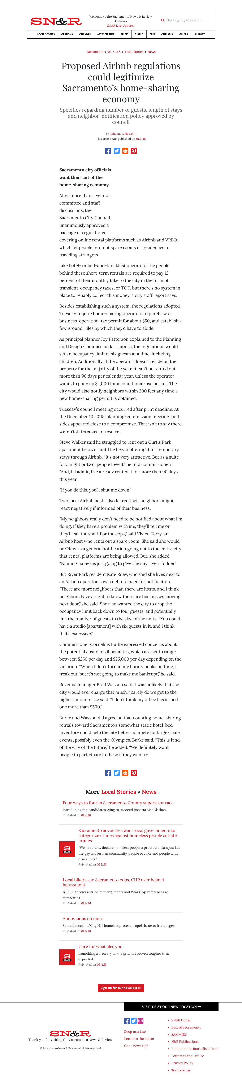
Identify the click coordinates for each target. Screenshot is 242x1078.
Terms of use (181, 1070)
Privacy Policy (182, 1063)
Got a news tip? (136, 1046)
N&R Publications (184, 1041)
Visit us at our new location (171, 1007)
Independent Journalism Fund (195, 1049)
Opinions (67, 34)
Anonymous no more (83, 918)
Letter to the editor (139, 1038)
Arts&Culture (105, 34)
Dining (139, 34)
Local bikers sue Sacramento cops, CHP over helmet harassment (113, 882)
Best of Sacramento (186, 1027)
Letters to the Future (187, 1056)
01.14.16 (86, 903)
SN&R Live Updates (120, 25)
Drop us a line (135, 1031)
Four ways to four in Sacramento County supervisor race (118, 802)
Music (124, 34)
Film (152, 34)
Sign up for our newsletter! (120, 988)
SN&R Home (180, 1020)
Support (199, 34)
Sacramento (94, 52)
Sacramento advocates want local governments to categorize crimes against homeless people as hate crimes (127, 835)
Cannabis (167, 34)
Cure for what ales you (100, 946)
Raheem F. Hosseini (123, 134)
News (152, 52)
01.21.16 (114, 52)
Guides (183, 34)
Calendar (85, 34)
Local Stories (46, 34)
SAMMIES (179, 1034)
